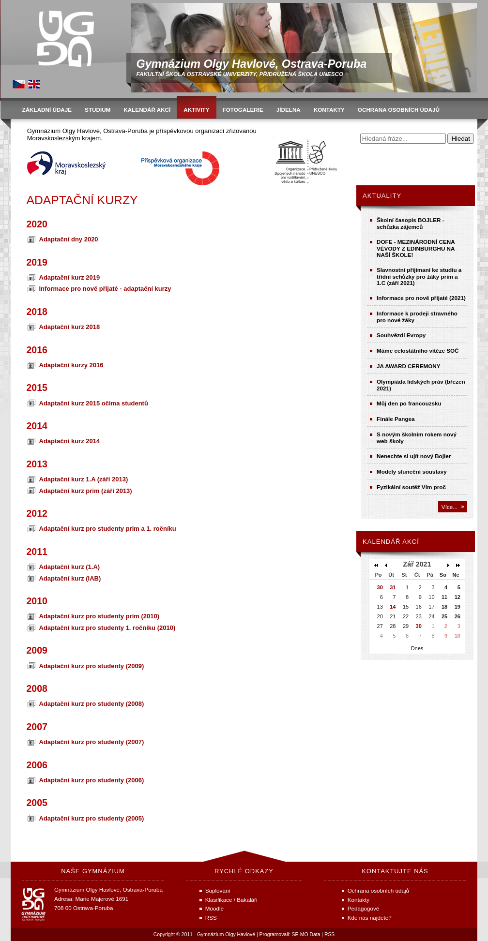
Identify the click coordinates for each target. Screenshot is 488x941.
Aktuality (382, 195)
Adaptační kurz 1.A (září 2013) (83, 479)
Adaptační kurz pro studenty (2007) (91, 742)
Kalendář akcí (391, 541)
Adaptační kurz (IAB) (70, 578)
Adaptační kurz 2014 (69, 441)
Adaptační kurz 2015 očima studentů (93, 403)
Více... (450, 507)
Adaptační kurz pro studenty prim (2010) (99, 616)
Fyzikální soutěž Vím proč (411, 487)
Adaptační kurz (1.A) (69, 566)
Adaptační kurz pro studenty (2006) (91, 780)
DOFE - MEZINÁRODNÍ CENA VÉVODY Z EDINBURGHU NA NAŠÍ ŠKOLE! (416, 248)
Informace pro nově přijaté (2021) (421, 298)
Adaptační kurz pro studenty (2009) (91, 666)
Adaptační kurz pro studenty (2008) (91, 703)
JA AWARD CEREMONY (409, 366)
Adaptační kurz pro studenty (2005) (91, 818)
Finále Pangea (396, 419)
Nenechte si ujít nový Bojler (414, 456)
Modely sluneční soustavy (412, 471)
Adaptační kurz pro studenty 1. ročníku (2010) (107, 627)
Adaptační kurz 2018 (69, 326)
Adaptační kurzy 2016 (71, 365)
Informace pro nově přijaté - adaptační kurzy (105, 288)
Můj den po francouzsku (409, 403)
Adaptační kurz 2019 (69, 277)
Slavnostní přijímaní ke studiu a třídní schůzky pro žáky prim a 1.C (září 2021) (419, 276)
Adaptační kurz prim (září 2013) (85, 490)
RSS (329, 934)
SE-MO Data (306, 934)
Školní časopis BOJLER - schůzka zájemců (410, 223)
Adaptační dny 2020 (68, 239)
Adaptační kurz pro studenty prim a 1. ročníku (107, 528)
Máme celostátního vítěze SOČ (418, 350)
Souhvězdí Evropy (401, 335)
